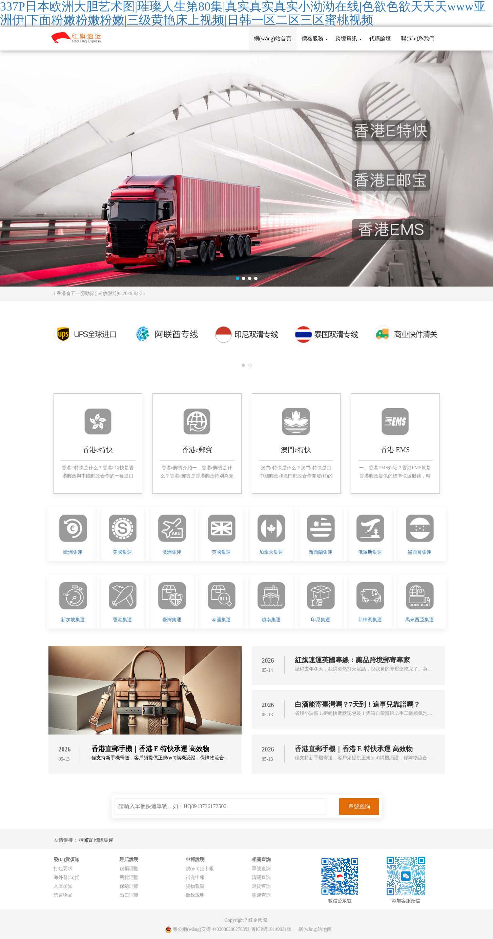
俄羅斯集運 (370, 552)
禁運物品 (63, 895)
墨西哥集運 (419, 552)
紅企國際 (257, 920)
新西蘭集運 (320, 552)
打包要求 (63, 868)
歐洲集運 (72, 552)
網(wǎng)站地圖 (315, 929)
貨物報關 (195, 886)
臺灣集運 (171, 619)
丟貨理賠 (129, 877)
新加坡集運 (73, 619)
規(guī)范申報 (200, 868)
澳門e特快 (296, 449)
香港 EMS (395, 449)
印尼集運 (320, 619)
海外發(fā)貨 (66, 877)
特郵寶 (86, 840)
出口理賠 (129, 895)
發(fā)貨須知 (67, 859)
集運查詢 (261, 895)
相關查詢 (261, 859)
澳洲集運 (171, 552)
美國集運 (122, 552)
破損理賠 (129, 868)
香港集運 (122, 619)
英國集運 (221, 552)
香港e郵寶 (197, 449)
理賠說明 (129, 859)
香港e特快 (98, 449)
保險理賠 (129, 886)
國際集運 (103, 840)
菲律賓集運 (370, 619)
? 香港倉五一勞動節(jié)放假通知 (99, 293)
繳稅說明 (195, 895)
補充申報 (195, 877)
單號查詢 (261, 868)
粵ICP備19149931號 (271, 929)
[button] (237, 278)
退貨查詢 (261, 886)
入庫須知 (63, 886)
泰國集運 (221, 619)
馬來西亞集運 (419, 619)
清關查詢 (261, 877)
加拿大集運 (271, 552)
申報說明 (195, 859)
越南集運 (271, 619)
